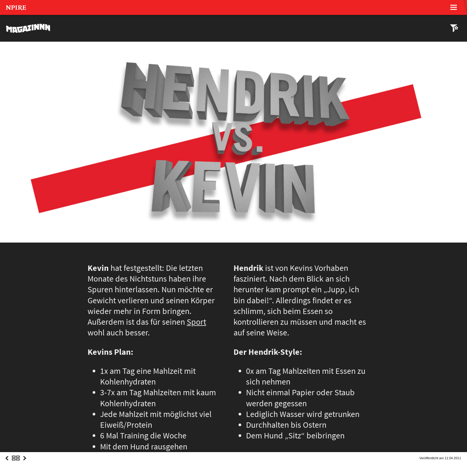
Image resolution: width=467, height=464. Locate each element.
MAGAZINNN (28, 28)
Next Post (25, 463)
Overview (16, 463)
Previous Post (7, 463)
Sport (196, 322)
